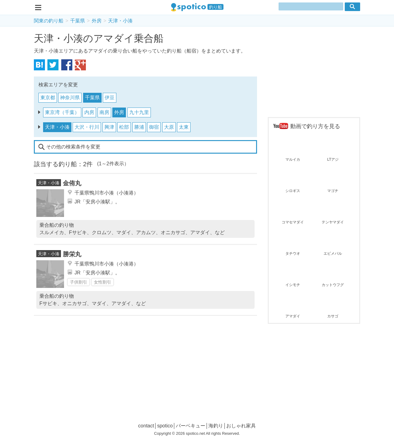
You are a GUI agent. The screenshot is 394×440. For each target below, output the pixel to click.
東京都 (47, 97)
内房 (89, 112)
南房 (104, 112)
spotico (165, 425)
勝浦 (139, 127)
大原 (169, 127)
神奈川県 (70, 97)
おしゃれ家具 (241, 425)
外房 (97, 20)
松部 (124, 127)
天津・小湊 (120, 20)
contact (146, 425)
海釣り (215, 425)
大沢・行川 (86, 127)
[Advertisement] (314, 72)
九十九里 (139, 112)
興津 (109, 127)
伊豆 (110, 97)
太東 (184, 127)
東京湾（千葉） (62, 112)
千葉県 (77, 20)
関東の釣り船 (48, 20)
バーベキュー (190, 425)
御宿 (154, 127)
